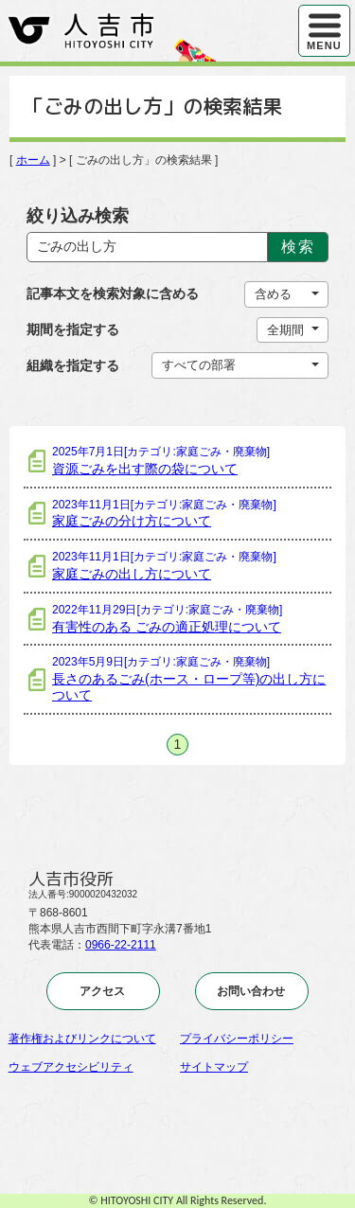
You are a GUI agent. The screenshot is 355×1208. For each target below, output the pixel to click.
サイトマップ (214, 1067)
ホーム (33, 160)
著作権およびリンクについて (82, 1038)
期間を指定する (73, 329)
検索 (297, 247)
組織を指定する (73, 365)
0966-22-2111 (120, 944)
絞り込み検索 (78, 215)
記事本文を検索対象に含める (113, 293)
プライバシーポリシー (236, 1038)
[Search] (148, 247)
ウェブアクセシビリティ (71, 1067)
